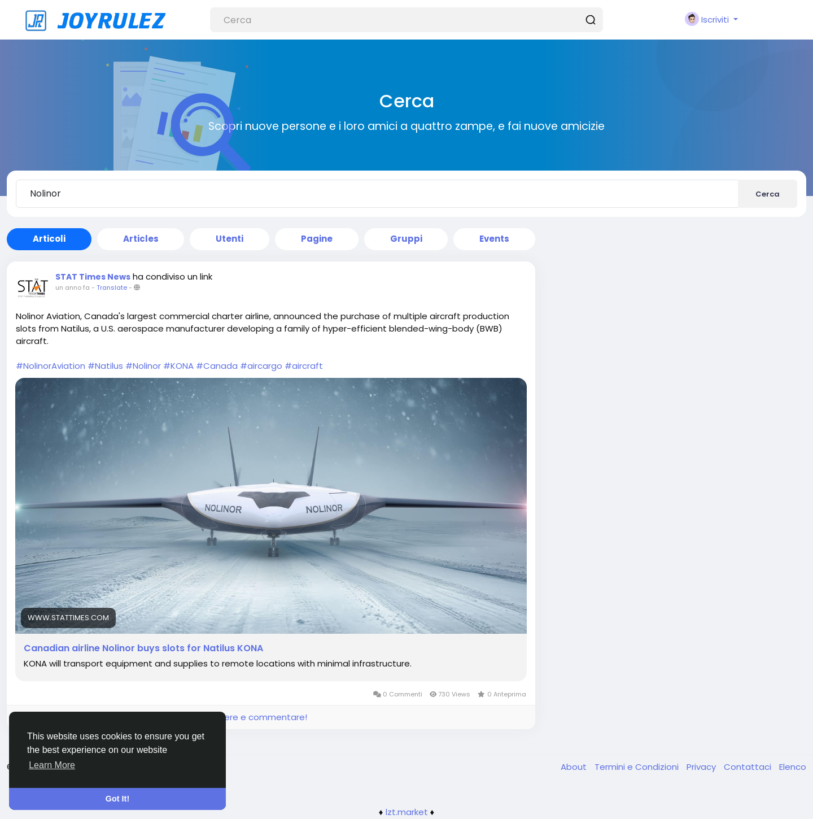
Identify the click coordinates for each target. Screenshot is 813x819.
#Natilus (105, 366)
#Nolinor (143, 366)
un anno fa (72, 287)
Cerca (767, 194)
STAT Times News (92, 276)
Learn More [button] (52, 765)
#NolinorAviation (50, 366)
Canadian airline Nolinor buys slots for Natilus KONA (143, 648)
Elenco (792, 767)
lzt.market (407, 812)
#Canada (217, 366)
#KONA (178, 366)
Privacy (702, 767)
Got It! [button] (117, 798)
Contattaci (748, 767)
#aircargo (261, 366)
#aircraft (304, 366)
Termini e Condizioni (638, 767)
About (575, 767)
